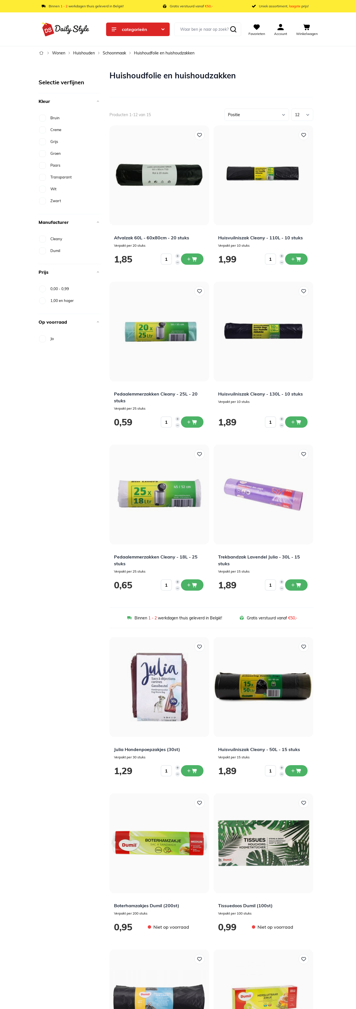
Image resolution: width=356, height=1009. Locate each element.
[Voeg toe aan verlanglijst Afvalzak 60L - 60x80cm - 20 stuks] (199, 135)
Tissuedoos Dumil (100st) (245, 905)
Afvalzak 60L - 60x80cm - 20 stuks (151, 237)
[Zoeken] (233, 29)
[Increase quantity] (177, 256)
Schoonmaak (114, 53)
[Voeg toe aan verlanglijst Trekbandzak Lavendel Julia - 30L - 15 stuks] (304, 454)
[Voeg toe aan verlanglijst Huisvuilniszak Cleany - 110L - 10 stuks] (304, 135)
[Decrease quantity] (177, 262)
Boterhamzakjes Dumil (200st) (146, 905)
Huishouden (84, 53)
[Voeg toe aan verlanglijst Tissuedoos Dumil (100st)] (304, 803)
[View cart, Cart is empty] (307, 29)
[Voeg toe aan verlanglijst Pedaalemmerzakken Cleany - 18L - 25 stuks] (199, 454)
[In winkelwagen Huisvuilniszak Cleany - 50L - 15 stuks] (296, 770)
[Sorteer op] (256, 115)
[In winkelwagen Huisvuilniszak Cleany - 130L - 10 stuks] (296, 422)
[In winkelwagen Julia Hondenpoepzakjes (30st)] (192, 770)
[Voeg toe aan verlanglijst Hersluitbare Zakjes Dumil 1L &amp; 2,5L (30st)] (304, 959)
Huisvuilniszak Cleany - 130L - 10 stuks (260, 394)
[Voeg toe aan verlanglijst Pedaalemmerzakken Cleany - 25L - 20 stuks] (199, 291)
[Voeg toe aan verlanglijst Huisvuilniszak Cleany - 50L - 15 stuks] (304, 647)
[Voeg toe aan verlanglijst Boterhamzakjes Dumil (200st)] (199, 803)
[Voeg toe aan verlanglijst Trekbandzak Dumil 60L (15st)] (199, 959)
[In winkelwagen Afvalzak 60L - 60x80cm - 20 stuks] (192, 259)
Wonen (58, 53)
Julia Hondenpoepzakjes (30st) (147, 749)
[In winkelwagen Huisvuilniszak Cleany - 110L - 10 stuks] (296, 259)
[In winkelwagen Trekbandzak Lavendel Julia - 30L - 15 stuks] (296, 585)
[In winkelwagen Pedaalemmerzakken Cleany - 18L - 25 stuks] (192, 585)
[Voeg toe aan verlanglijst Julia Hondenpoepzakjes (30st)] (199, 647)
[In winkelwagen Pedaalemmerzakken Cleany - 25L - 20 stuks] (192, 422)
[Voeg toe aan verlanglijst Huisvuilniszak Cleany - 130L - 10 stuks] (304, 291)
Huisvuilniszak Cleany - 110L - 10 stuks (260, 237)
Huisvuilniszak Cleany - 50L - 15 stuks (259, 749)
